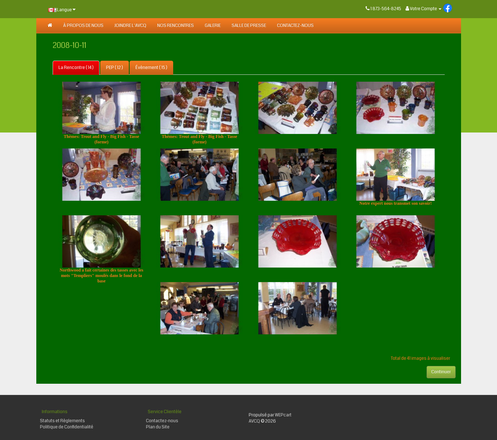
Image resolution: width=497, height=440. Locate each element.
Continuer (441, 372)
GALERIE (213, 26)
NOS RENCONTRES (175, 26)
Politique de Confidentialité (66, 427)
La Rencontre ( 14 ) (76, 68)
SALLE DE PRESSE (249, 26)
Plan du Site (158, 427)
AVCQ (254, 421)
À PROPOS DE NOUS (83, 26)
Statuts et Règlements (62, 421)
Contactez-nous (295, 26)
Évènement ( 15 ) (151, 68)
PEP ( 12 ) (114, 68)
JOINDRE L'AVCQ (130, 26)
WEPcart (283, 415)
